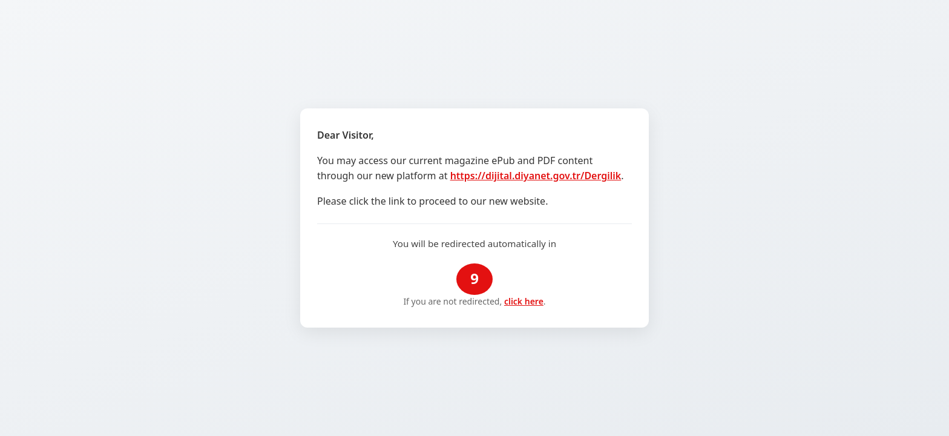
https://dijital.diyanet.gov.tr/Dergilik (536, 175)
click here (523, 301)
